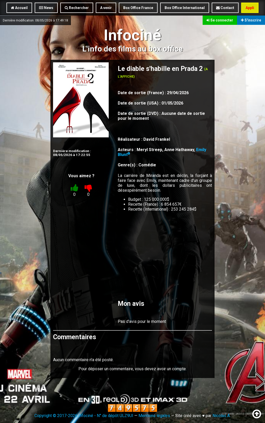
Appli (250, 8)
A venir (106, 8)
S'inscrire (251, 20)
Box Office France (138, 8)
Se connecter (220, 20)
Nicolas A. (221, 415)
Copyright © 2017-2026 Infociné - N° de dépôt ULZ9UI (83, 415)
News (46, 8)
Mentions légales (154, 415)
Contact (225, 8)
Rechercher (77, 8)
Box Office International (185, 8)
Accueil (19, 8)
